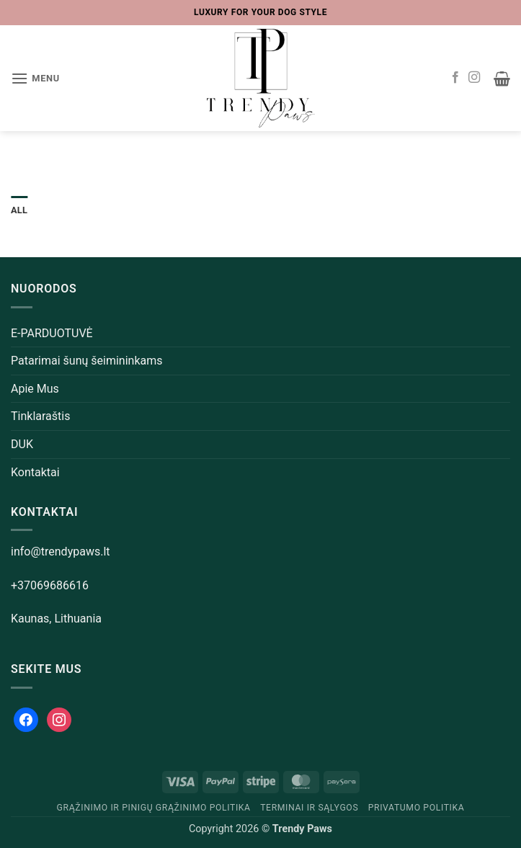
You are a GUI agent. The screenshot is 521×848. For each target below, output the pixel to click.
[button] (35, 78)
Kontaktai (35, 472)
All (19, 210)
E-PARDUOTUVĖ (52, 333)
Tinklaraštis (40, 416)
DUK (22, 444)
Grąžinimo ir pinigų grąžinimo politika (154, 808)
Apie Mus (35, 389)
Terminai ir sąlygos (309, 808)
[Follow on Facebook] (455, 77)
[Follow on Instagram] (474, 77)
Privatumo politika (416, 808)
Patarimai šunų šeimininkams (86, 360)
